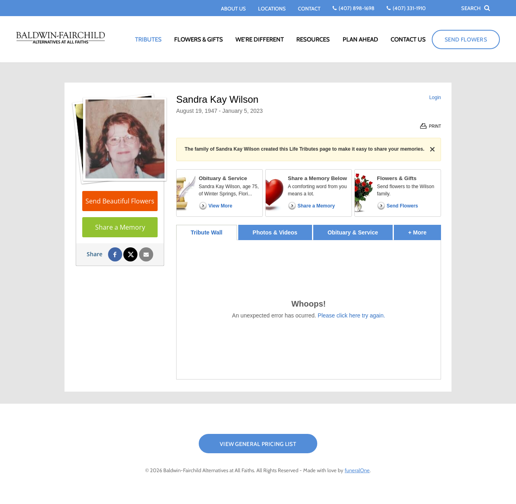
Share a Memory (120, 227)
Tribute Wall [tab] (207, 232)
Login (435, 97)
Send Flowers (466, 39)
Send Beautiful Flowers (119, 201)
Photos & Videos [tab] (275, 232)
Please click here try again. (351, 315)
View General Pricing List (258, 444)
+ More (424, 230)
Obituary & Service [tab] (352, 232)
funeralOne (357, 470)
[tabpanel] (308, 309)
